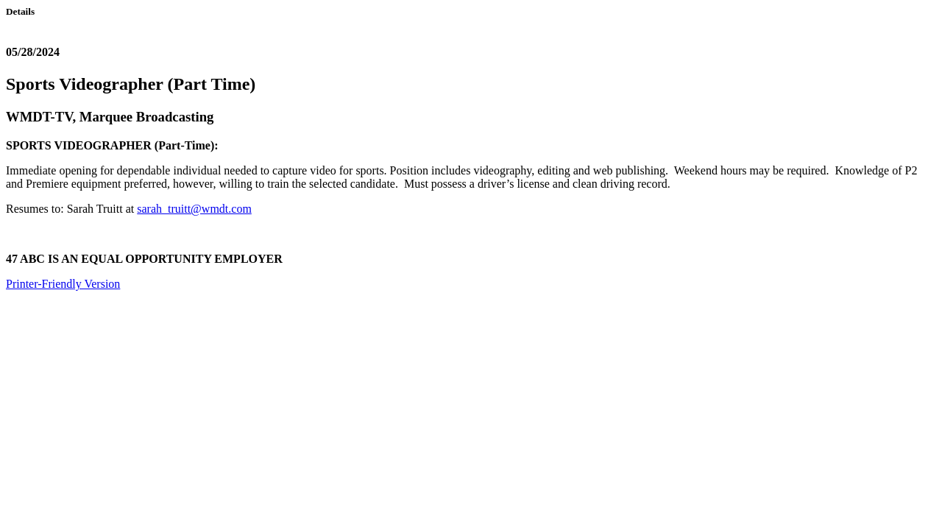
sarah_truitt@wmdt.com (194, 208)
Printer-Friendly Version (63, 284)
